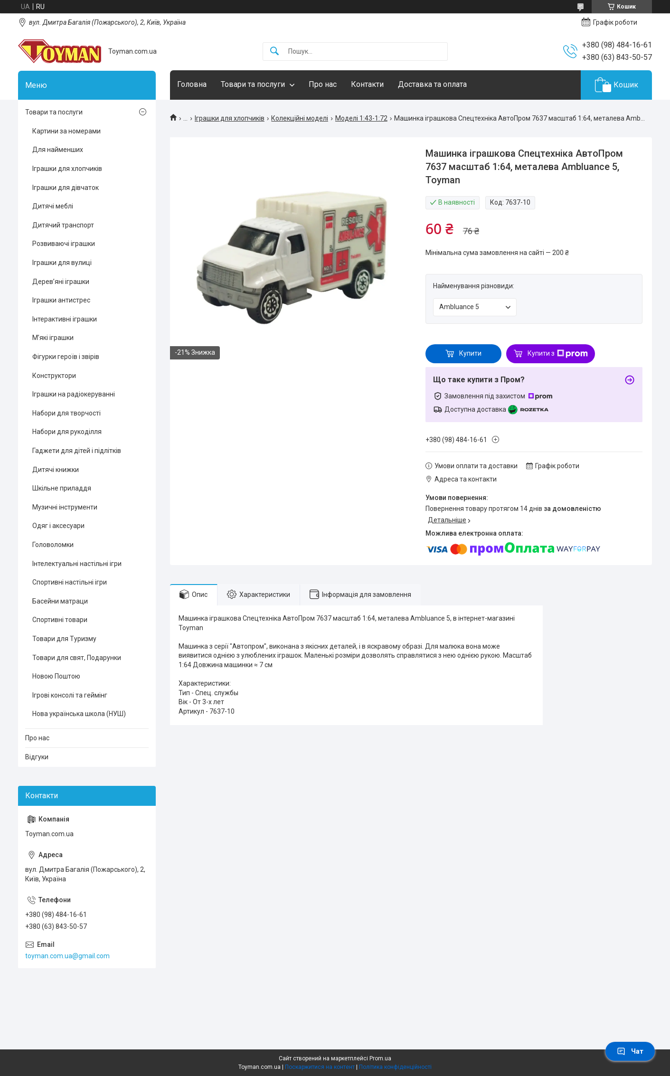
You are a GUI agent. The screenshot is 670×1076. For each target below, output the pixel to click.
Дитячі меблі (52, 206)
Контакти (367, 84)
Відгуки (36, 757)
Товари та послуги (253, 84)
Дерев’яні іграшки (60, 281)
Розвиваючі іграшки (63, 243)
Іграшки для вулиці (62, 262)
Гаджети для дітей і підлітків (76, 450)
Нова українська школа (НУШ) (79, 713)
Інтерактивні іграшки (64, 319)
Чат (630, 1051)
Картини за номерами (66, 131)
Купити (470, 353)
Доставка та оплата (432, 84)
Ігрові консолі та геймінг (69, 695)
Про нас (323, 84)
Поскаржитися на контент (320, 1067)
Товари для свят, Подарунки (76, 657)
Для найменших (57, 149)
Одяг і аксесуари (58, 525)
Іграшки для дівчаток (65, 187)
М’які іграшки (53, 337)
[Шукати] (274, 51)
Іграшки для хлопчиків (229, 118)
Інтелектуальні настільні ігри (77, 563)
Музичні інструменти (64, 507)
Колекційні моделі (299, 118)
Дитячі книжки (55, 469)
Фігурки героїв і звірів (65, 356)
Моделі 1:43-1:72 (361, 118)
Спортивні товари (59, 619)
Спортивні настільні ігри (69, 582)
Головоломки (53, 544)
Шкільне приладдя (61, 488)
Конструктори (54, 375)
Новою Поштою (56, 676)
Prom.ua (380, 1058)
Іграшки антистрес (61, 300)
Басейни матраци (60, 601)
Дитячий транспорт (63, 225)
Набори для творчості (66, 413)
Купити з (558, 353)
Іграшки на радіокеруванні (73, 394)
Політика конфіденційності (395, 1067)
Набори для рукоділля (67, 431)
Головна (192, 84)
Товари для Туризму (64, 638)
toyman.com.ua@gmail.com (67, 956)
